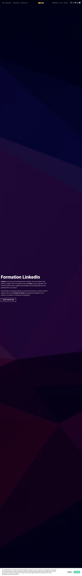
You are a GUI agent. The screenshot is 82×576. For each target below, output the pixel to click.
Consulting (24, 3)
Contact (65, 2)
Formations (16, 2)
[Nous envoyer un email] (75, 3)
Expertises (8, 3)
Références (55, 2)
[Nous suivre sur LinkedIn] (79, 3)
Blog (61, 2)
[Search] (3, 2)
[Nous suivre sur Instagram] (71, 3)
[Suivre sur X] (73, 3)
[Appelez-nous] (77, 3)
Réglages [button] (70, 572)
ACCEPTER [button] (77, 572)
